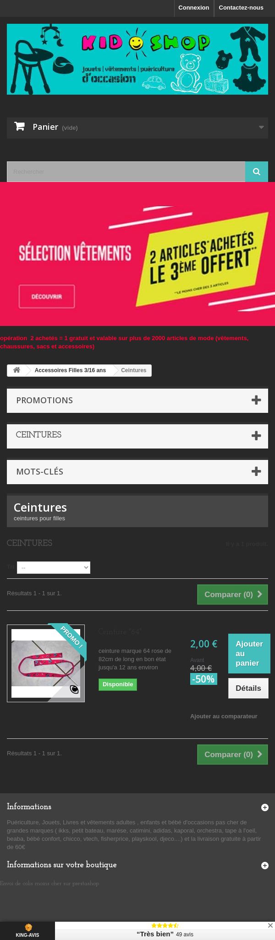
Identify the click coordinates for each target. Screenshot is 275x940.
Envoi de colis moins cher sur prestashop (49, 884)
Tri (10, 566)
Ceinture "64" (120, 632)
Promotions (44, 400)
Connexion (193, 7)
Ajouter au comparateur (224, 716)
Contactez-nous (241, 7)
